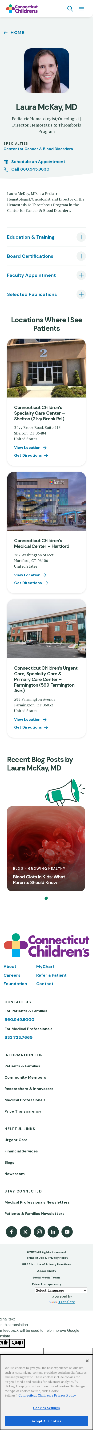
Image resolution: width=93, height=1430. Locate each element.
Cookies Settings (46, 1408)
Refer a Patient (51, 975)
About (10, 966)
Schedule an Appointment (38, 161)
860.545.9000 (19, 1019)
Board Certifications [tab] (30, 256)
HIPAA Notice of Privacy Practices (46, 1264)
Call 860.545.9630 (30, 169)
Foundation (15, 984)
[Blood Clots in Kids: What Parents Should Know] (46, 848)
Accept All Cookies (46, 1421)
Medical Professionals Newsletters (37, 1202)
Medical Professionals (24, 1100)
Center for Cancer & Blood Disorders (38, 148)
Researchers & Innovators (28, 1088)
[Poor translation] (17, 1343)
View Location (27, 447)
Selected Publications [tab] (32, 294)
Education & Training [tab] (31, 237)
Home (18, 32)
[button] (46, 898)
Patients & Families (22, 1066)
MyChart (45, 966)
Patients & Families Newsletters (34, 1213)
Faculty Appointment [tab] (31, 275)
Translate (62, 1301)
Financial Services (21, 1151)
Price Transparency (22, 1111)
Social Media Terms (46, 1277)
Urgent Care (16, 1139)
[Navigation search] (70, 8)
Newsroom (14, 1173)
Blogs (9, 1162)
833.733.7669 (18, 1037)
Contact (44, 984)
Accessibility (46, 1271)
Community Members (25, 1077)
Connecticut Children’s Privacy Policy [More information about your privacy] (47, 1395)
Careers (12, 975)
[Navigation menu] (81, 8)
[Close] (87, 1361)
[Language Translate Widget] (61, 1290)
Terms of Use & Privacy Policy (46, 1258)
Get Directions (28, 455)
